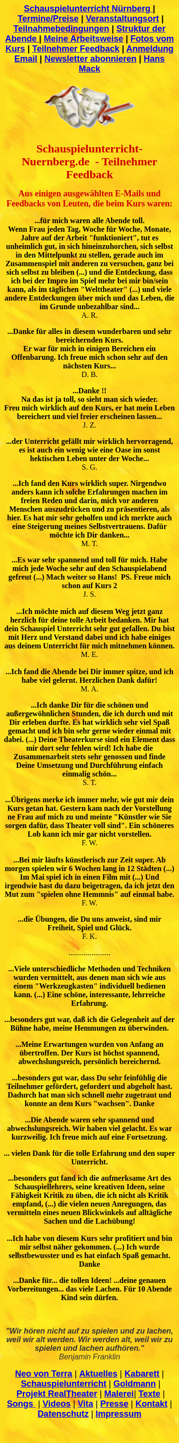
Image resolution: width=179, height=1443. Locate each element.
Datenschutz (63, 1414)
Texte (149, 1394)
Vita (86, 1404)
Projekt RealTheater (57, 1394)
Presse (114, 1404)
